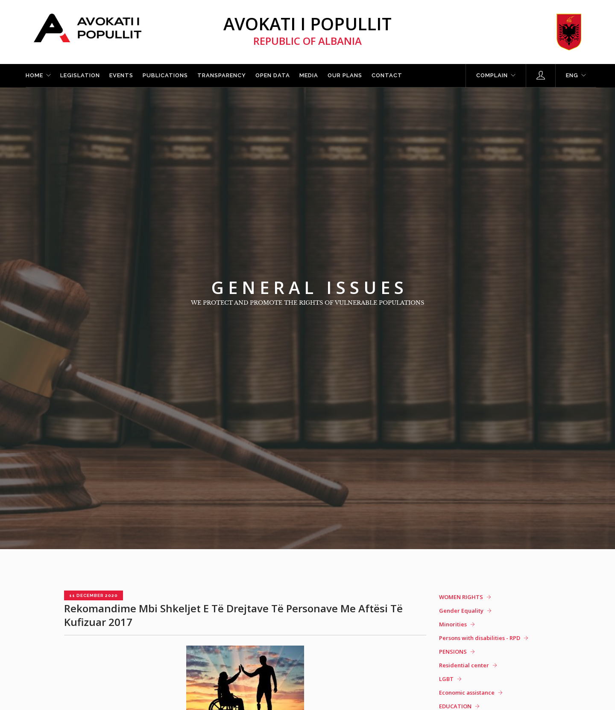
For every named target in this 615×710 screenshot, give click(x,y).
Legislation (80, 75)
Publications (165, 75)
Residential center (464, 665)
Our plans (345, 75)
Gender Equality (461, 610)
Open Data (272, 75)
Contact (387, 75)
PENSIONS (453, 651)
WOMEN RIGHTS (461, 597)
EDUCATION (455, 706)
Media (308, 75)
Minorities (453, 624)
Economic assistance (467, 692)
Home (34, 75)
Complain (492, 75)
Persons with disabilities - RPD (479, 638)
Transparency (221, 75)
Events (121, 75)
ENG (572, 75)
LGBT (446, 679)
